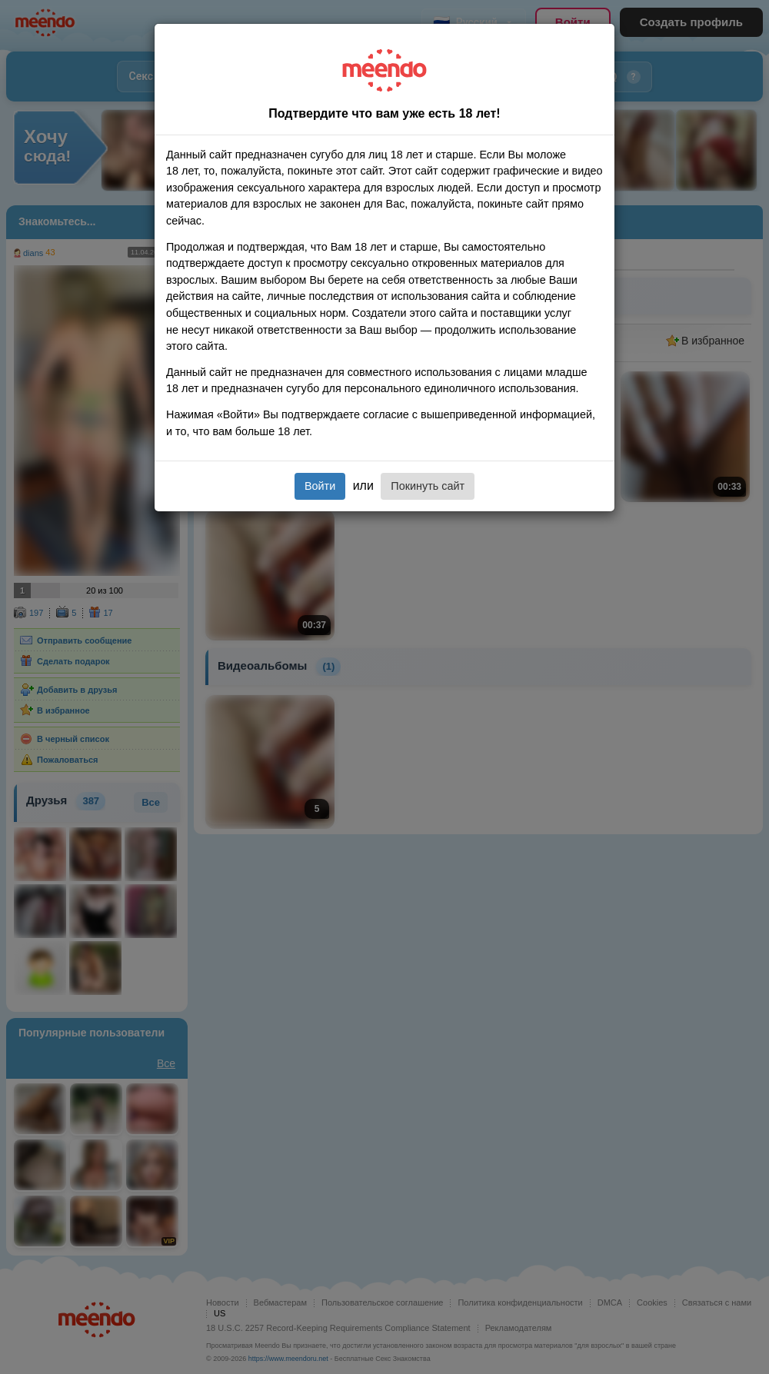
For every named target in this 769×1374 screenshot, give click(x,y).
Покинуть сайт (427, 486)
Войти (320, 486)
